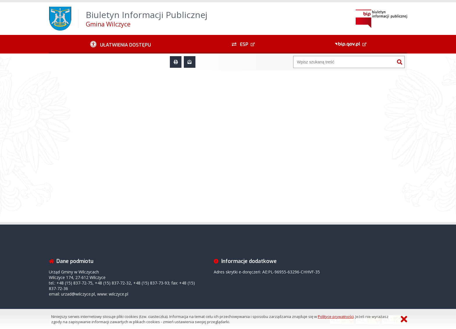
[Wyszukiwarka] (344, 62)
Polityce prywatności (336, 316)
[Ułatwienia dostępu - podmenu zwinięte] (120, 44)
